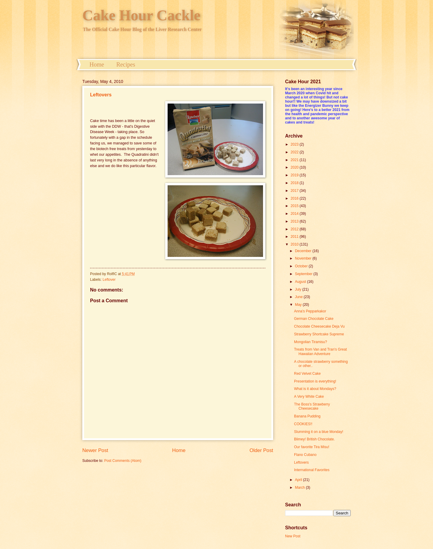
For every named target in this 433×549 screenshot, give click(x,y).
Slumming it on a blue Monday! (318, 432)
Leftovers (101, 94)
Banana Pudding (307, 416)
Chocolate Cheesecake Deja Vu (319, 326)
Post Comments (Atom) (122, 461)
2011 (295, 237)
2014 (295, 214)
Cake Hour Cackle (141, 15)
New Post (292, 536)
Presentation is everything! (315, 381)
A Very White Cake (309, 396)
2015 (295, 206)
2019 (295, 175)
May (299, 305)
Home (96, 64)
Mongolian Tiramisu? (310, 342)
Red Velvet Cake (307, 373)
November (304, 258)
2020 (295, 167)
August (301, 282)
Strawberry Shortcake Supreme (319, 334)
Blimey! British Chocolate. (314, 439)
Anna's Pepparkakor (310, 311)
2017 (295, 191)
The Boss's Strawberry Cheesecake (312, 406)
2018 (295, 183)
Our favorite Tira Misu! (311, 447)
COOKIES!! (303, 424)
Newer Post (95, 450)
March (300, 487)
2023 (295, 144)
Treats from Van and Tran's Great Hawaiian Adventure (320, 351)
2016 (295, 198)
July (298, 289)
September (304, 274)
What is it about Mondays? (315, 389)
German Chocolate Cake (313, 319)
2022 (295, 152)
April (299, 480)
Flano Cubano (305, 455)
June (299, 297)
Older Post (261, 450)
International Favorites (312, 470)
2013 (295, 221)
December (304, 251)
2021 (295, 160)
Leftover (109, 279)
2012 (295, 229)
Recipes (125, 64)
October (302, 266)
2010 (295, 244)
